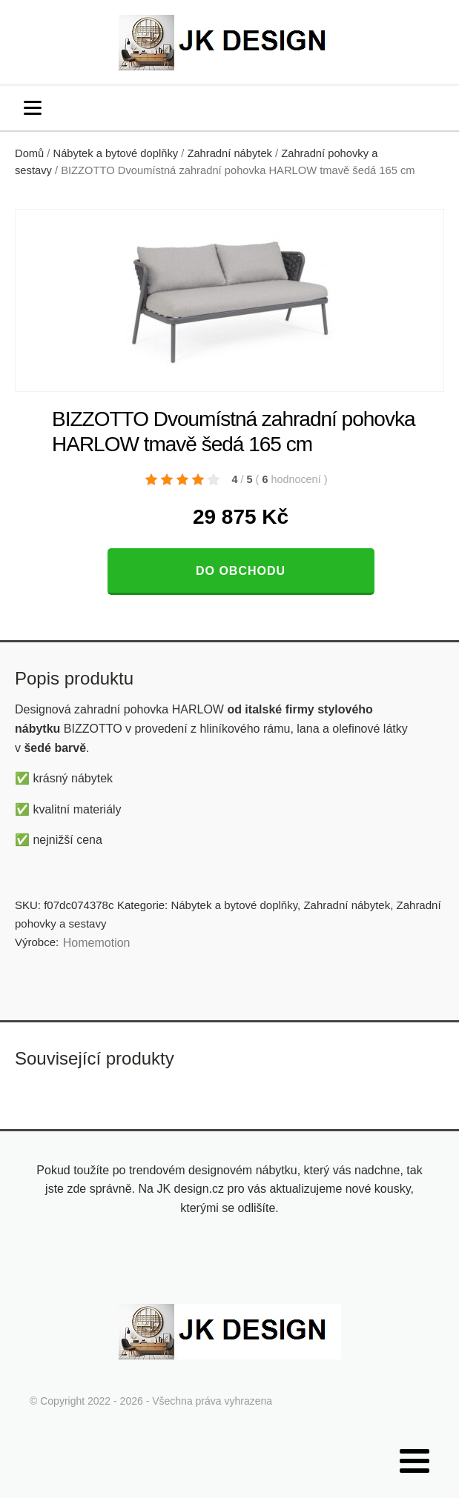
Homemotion (97, 942)
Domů (29, 153)
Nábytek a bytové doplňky (116, 153)
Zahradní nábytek (229, 153)
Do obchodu (240, 571)
